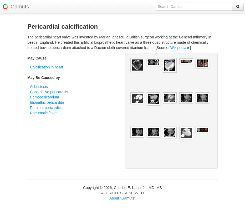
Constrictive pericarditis (49, 92)
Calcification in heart (46, 67)
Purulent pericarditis (46, 108)
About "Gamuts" (122, 198)
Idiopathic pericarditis (47, 102)
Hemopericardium (44, 97)
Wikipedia (180, 48)
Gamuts (20, 6)
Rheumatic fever (43, 113)
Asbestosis (39, 86)
